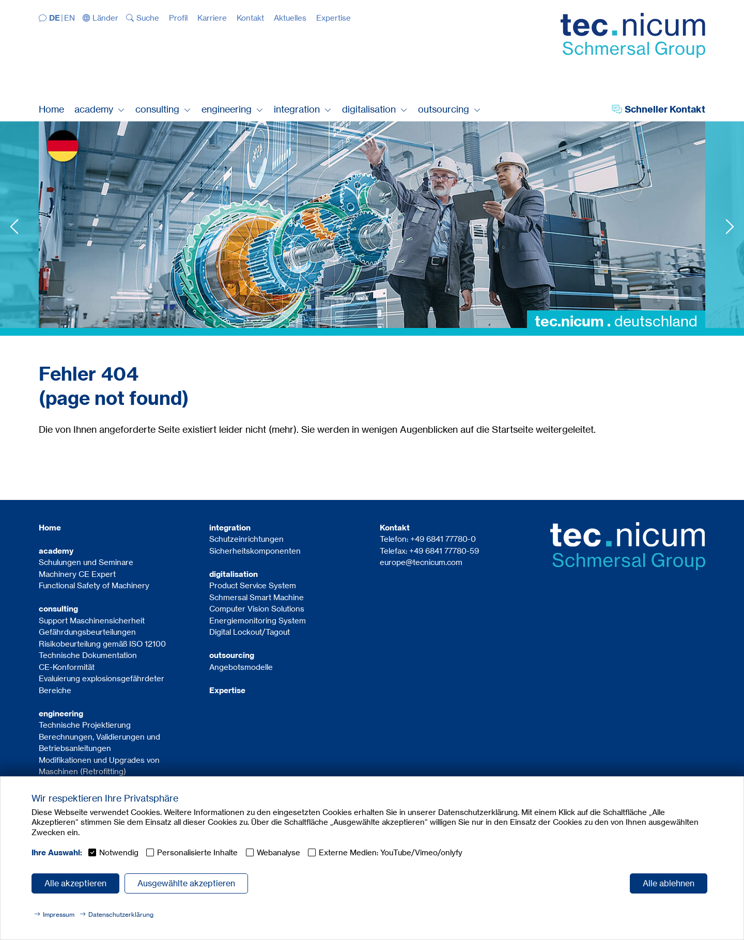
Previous (14, 226)
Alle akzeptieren (75, 883)
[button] (101, 18)
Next (730, 226)
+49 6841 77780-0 (443, 539)
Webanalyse (278, 852)
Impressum (58, 914)
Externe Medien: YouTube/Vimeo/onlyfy (390, 852)
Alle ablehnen (668, 883)
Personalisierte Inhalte (197, 852)
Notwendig (118, 852)
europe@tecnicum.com (421, 562)
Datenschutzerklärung (120, 914)
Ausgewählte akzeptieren (186, 883)
